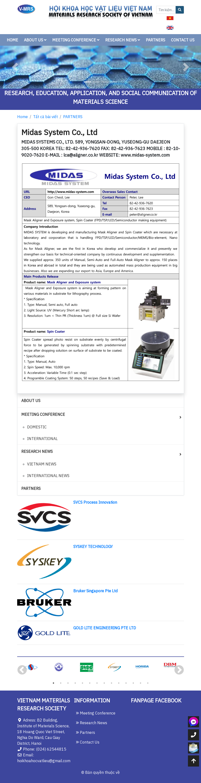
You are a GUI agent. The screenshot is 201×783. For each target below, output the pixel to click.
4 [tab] (75, 683)
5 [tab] (82, 683)
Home (22, 116)
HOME (12, 40)
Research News (91, 722)
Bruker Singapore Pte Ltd (95, 590)
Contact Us (87, 742)
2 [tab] (60, 683)
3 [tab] (68, 683)
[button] (15, 67)
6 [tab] (89, 683)
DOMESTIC (37, 427)
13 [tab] (140, 683)
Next (179, 670)
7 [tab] (97, 683)
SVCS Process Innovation (95, 502)
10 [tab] (118, 683)
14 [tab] (147, 683)
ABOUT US (35, 40)
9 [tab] (111, 683)
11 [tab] (126, 683)
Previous (22, 670)
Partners (85, 732)
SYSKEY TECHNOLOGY (93, 546)
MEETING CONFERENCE (75, 40)
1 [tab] (53, 683)
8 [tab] (104, 683)
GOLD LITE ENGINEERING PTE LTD (104, 627)
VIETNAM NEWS (41, 464)
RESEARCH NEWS (122, 40)
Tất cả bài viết (45, 116)
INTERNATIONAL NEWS (48, 475)
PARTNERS (155, 40)
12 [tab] (133, 683)
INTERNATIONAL (42, 438)
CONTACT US (182, 40)
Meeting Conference (95, 713)
